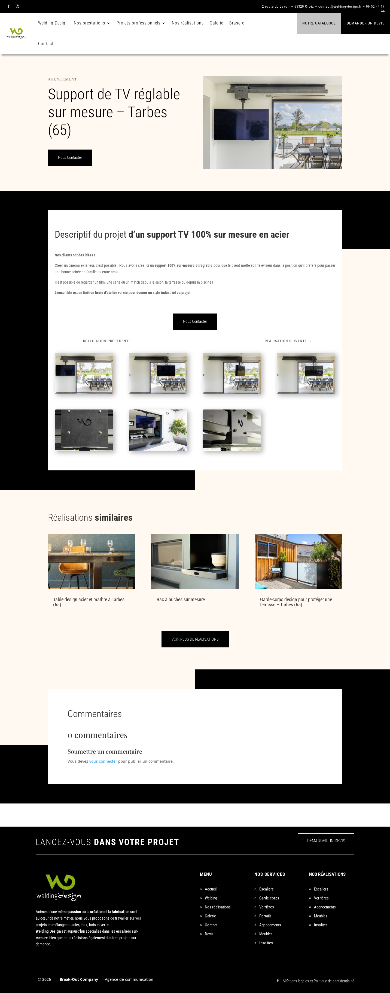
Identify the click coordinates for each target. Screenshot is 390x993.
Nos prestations (89, 23)
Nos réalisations (188, 23)
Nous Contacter (70, 157)
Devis (209, 934)
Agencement (62, 79)
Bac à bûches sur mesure (181, 599)
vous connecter (103, 761)
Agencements (270, 925)
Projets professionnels (138, 23)
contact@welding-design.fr (340, 6)
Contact (46, 43)
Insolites (266, 943)
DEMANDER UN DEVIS (326, 840)
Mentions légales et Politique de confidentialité (318, 981)
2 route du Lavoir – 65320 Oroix (288, 6)
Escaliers (266, 889)
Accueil (211, 889)
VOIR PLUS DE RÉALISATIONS (195, 639)
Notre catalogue (319, 23)
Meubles (266, 934)
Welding (211, 898)
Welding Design (53, 23)
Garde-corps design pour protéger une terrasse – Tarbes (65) (296, 602)
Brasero (237, 23)
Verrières (266, 907)
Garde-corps (269, 898)
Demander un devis (366, 23)
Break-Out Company (77, 979)
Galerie (216, 23)
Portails (265, 916)
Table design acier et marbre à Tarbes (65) (88, 602)
